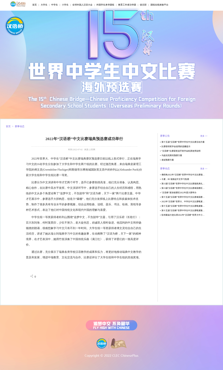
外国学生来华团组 (105, 4)
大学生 (44, 4)
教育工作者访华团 (127, 4)
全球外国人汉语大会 (82, 4)
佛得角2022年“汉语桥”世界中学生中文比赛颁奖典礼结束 (187, 174)
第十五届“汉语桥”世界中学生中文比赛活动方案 (183, 142)
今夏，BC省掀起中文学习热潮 (175, 179)
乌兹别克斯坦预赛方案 (171, 155)
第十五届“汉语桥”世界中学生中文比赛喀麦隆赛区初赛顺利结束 (190, 210)
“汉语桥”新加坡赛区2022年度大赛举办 (178, 192)
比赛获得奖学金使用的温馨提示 (175, 146)
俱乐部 (143, 4)
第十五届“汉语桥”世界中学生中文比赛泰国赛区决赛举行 (187, 197)
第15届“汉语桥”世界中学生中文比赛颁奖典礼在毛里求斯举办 (189, 183)
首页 (34, 4)
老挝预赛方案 (167, 160)
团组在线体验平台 (159, 4)
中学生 (54, 4)
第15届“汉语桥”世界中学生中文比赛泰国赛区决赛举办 (186, 188)
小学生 (65, 4)
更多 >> (203, 136)
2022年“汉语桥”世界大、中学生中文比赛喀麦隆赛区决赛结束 (189, 201)
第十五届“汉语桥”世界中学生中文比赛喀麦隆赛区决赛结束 (188, 206)
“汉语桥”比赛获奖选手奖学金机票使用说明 (180, 151)
